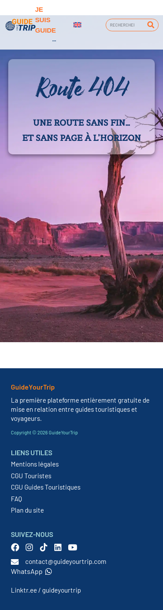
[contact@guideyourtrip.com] (15, 562)
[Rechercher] (150, 25)
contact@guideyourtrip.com (65, 561)
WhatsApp (31, 571)
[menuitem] (77, 25)
